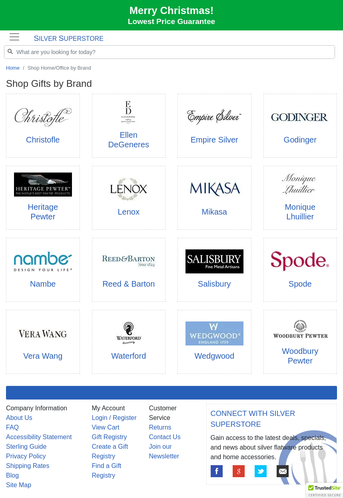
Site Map (18, 485)
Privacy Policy (26, 456)
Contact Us (165, 437)
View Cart (106, 427)
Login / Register (114, 417)
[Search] (169, 52)
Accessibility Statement (39, 437)
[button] (324, 490)
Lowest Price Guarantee (171, 21)
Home (13, 68)
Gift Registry (109, 437)
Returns (160, 427)
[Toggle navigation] (14, 36)
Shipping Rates (28, 465)
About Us (19, 417)
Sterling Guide (26, 446)
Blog (12, 475)
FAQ (12, 427)
